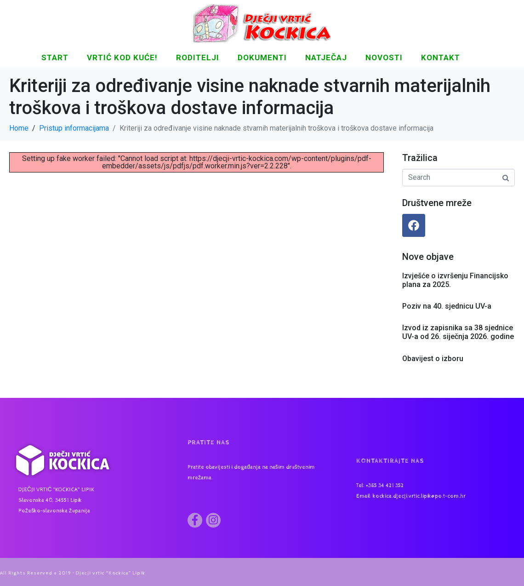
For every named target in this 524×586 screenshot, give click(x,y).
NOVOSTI (384, 57)
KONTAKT (440, 57)
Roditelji (197, 57)
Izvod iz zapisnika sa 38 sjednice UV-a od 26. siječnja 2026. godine (458, 332)
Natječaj (326, 57)
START (54, 57)
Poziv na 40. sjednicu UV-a (446, 306)
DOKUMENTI (262, 57)
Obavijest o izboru (432, 358)
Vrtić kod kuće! (122, 57)
